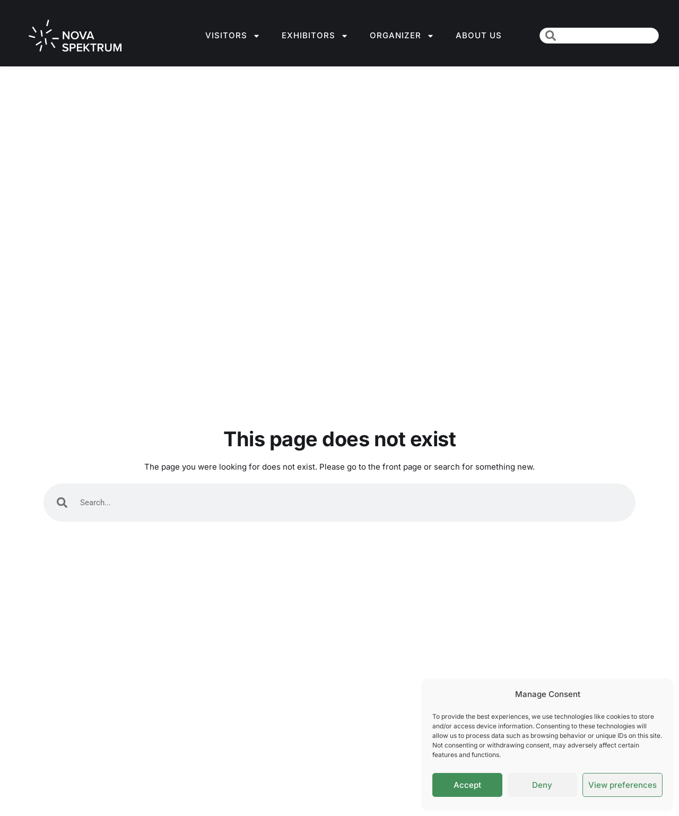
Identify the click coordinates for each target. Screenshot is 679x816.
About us (479, 35)
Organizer (402, 36)
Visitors (232, 36)
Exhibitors (315, 36)
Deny (542, 785)
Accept (467, 785)
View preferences (622, 785)
